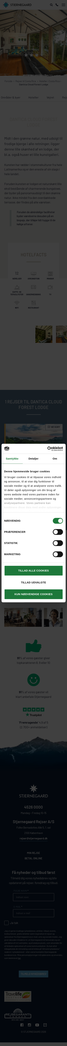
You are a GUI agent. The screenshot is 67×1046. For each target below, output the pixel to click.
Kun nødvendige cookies (33, 594)
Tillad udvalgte (33, 582)
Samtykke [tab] (12, 458)
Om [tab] (55, 458)
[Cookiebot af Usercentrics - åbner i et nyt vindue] (48, 448)
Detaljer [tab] (34, 458)
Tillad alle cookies (33, 570)
